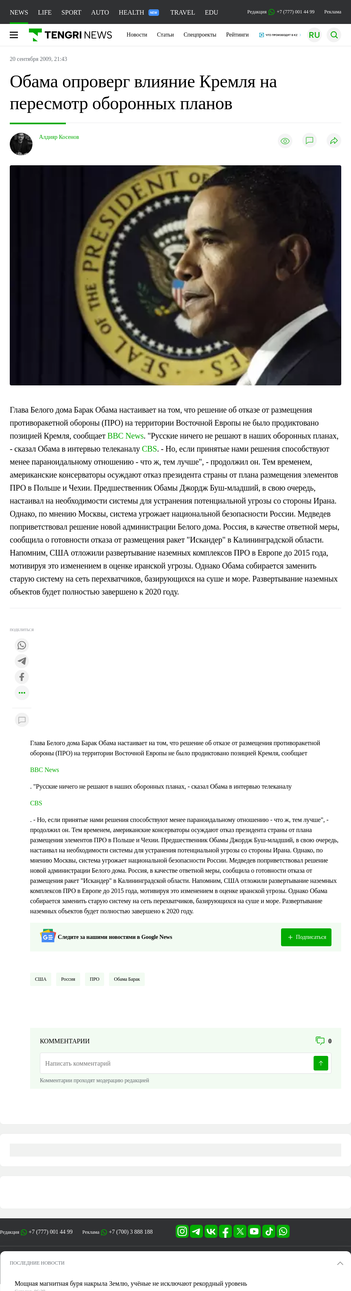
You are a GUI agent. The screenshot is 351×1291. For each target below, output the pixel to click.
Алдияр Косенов (59, 137)
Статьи (165, 35)
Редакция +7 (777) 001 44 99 (280, 12)
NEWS (19, 12)
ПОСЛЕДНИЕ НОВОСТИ (37, 1263)
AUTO (100, 12)
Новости (136, 35)
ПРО (95, 979)
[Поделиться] (334, 141)
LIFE (45, 12)
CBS (149, 448)
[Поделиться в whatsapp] (22, 646)
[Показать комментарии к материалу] (22, 720)
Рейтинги (237, 35)
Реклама (332, 12)
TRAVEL (182, 12)
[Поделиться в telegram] (22, 662)
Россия (68, 979)
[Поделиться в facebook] (22, 678)
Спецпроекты (199, 35)
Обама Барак (127, 979)
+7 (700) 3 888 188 (131, 1232)
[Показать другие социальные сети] (22, 693)
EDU (211, 12)
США (40, 979)
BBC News (125, 435)
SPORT (71, 12)
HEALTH (139, 12)
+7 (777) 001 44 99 (50, 1232)
